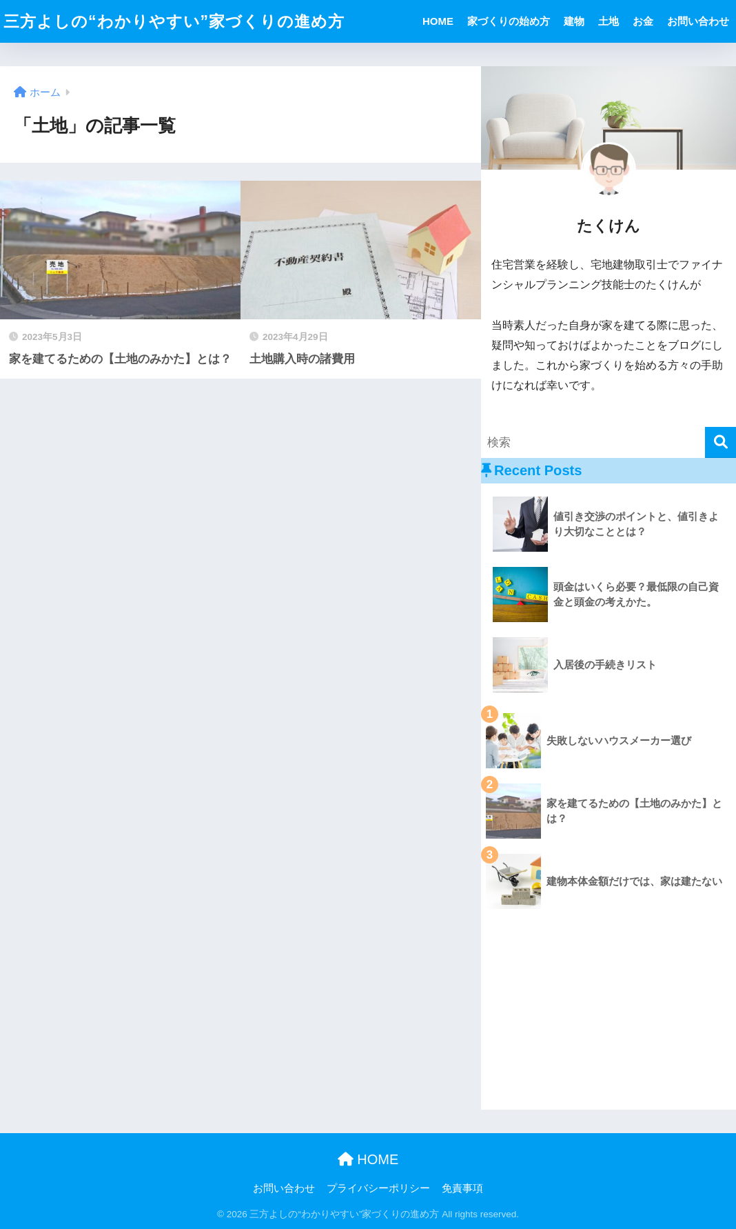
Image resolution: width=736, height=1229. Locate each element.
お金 (643, 21)
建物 (574, 21)
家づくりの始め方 (508, 21)
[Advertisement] (608, 1013)
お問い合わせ (698, 21)
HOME (437, 21)
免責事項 (462, 1188)
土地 (608, 21)
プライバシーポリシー (378, 1188)
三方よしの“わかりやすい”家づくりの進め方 (174, 21)
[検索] (720, 442)
